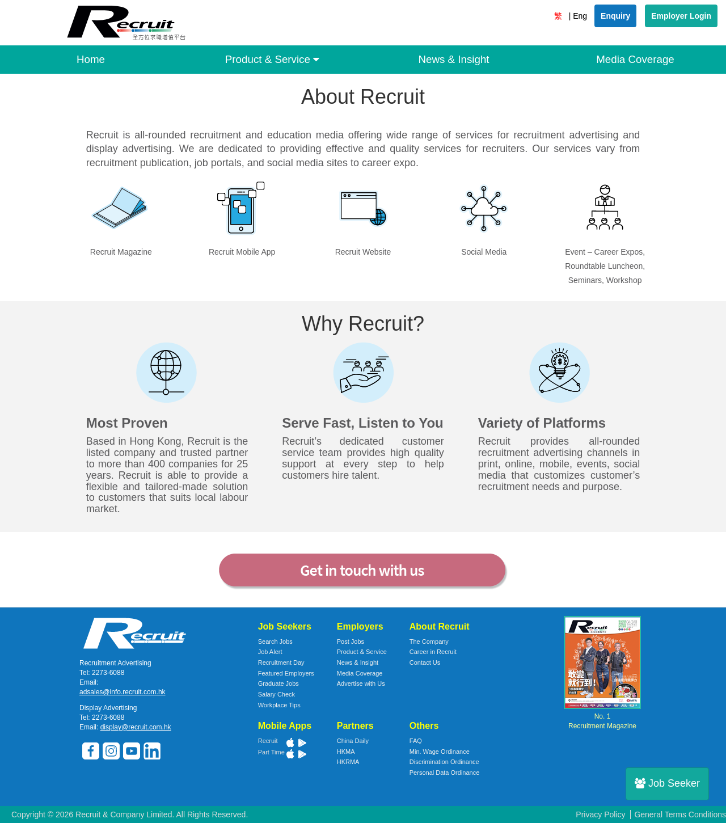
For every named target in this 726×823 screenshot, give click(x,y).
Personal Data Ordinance (445, 772)
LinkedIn (152, 751)
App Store (290, 742)
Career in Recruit (433, 651)
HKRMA (348, 761)
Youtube (132, 751)
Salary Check (276, 694)
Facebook (91, 751)
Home (91, 59)
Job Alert (270, 651)
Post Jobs (350, 641)
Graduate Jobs (278, 683)
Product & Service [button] (272, 59)
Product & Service (362, 651)
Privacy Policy (600, 814)
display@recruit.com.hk (135, 727)
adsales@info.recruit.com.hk (122, 692)
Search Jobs (275, 641)
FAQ (416, 740)
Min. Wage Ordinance (440, 751)
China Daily (353, 740)
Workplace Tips (279, 705)
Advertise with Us (361, 683)
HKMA (346, 751)
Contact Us (425, 662)
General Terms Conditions (680, 814)
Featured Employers (286, 673)
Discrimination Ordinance (444, 761)
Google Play (301, 742)
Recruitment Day (281, 662)
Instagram (111, 751)
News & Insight (453, 59)
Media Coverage (635, 59)
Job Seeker (667, 783)
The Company (429, 641)
